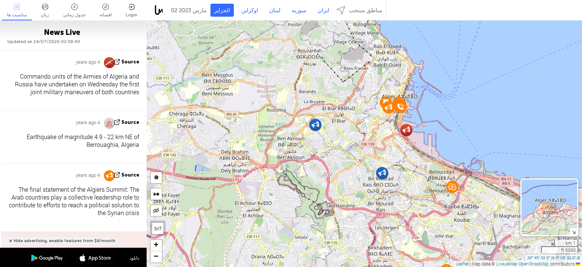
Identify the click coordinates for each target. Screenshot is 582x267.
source (130, 62)
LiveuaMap (506, 264)
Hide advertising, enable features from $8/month (64, 240)
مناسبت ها (17, 10)
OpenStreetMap (534, 264)
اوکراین (249, 10)
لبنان (275, 10)
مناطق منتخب (359, 10)
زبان (45, 10)
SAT (158, 228)
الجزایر (222, 10)
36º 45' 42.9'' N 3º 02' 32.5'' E (553, 258)
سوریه (299, 10)
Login (131, 10)
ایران (323, 10)
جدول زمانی (74, 10)
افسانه (105, 10)
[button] (315, 125)
